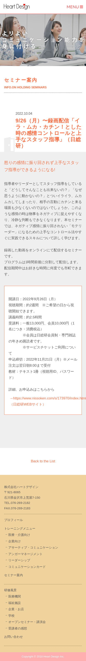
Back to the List (43, 461)
